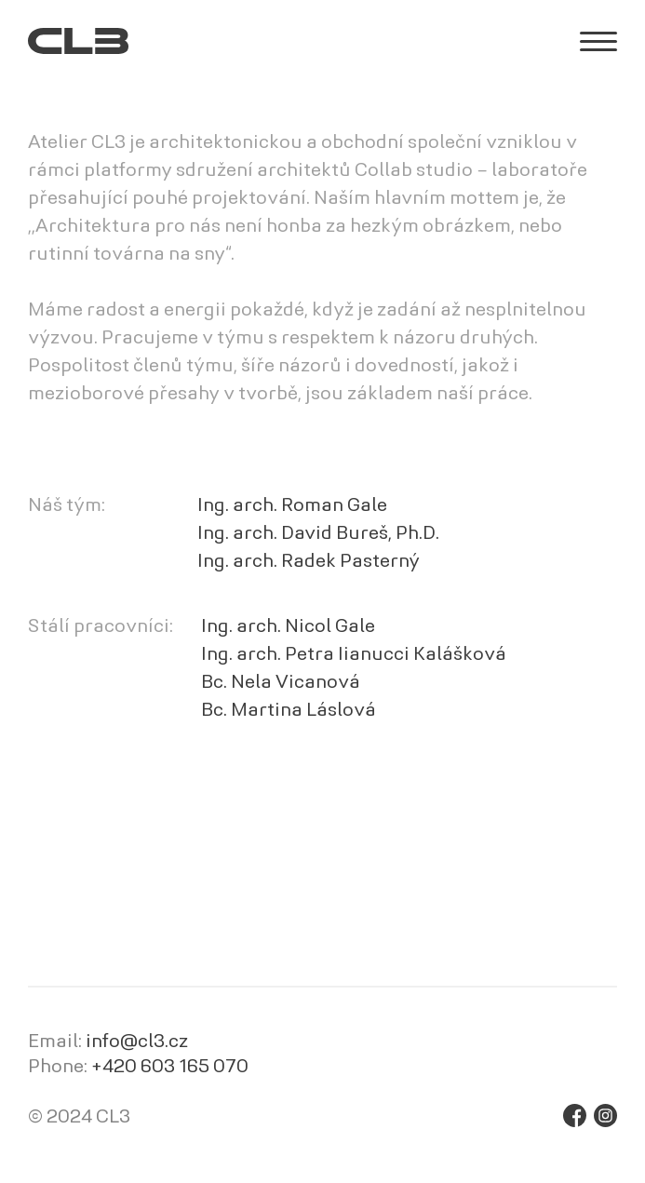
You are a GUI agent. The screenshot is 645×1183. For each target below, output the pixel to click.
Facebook (574, 1115)
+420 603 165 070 (170, 1067)
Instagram (605, 1115)
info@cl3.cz (137, 1042)
